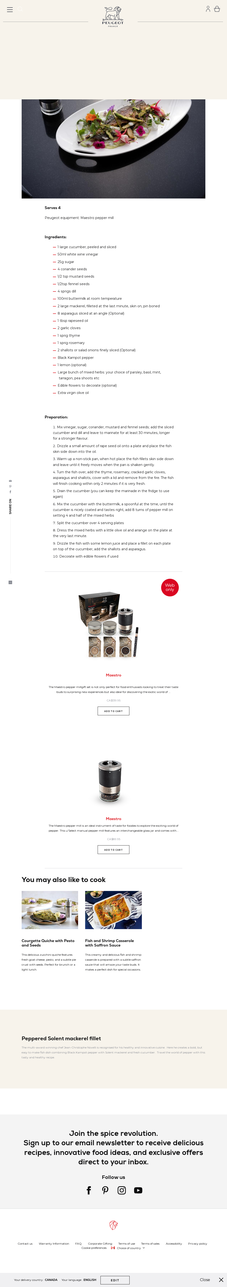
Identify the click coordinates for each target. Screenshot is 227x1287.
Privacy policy (197, 1243)
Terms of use (126, 1243)
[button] (128, 1248)
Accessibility (174, 1243)
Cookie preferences (94, 1248)
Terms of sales (150, 1243)
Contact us (25, 1243)
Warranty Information (54, 1243)
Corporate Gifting (100, 1243)
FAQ (78, 1243)
